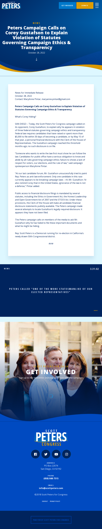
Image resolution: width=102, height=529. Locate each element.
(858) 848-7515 (51, 478)
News (36, 23)
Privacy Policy (55, 501)
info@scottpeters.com (51, 488)
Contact (45, 501)
